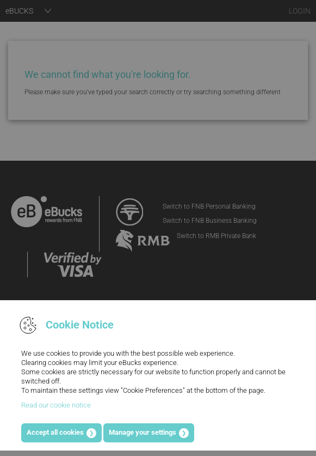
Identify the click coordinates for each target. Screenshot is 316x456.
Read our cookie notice (56, 405)
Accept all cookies (55, 432)
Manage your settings (142, 432)
